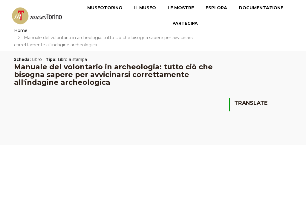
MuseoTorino (105, 7)
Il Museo (145, 7)
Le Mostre (181, 7)
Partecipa (185, 23)
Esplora (216, 7)
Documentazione (261, 7)
